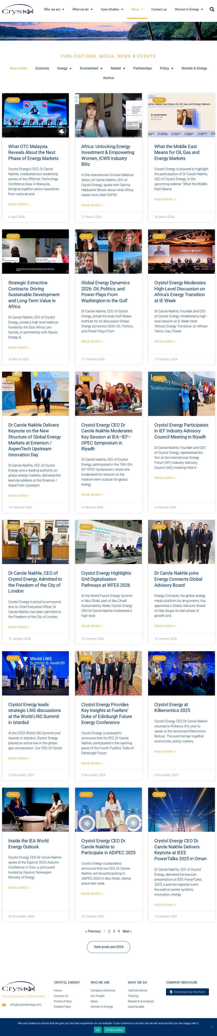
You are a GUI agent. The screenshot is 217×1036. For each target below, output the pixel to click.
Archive (108, 78)
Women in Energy (194, 68)
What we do (137, 982)
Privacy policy (114, 1029)
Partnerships (142, 68)
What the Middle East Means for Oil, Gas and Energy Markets (176, 152)
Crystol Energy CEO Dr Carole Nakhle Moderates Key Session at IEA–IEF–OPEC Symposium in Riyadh (106, 436)
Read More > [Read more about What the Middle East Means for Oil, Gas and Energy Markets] (165, 199)
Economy (42, 68)
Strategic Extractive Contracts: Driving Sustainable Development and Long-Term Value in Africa (34, 294)
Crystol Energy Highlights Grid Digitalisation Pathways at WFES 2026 (106, 579)
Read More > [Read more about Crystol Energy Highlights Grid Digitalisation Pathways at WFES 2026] (92, 626)
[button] (212, 9)
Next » (127, 931)
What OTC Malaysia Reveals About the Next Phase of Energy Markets (33, 152)
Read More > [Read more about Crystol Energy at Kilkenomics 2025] (165, 751)
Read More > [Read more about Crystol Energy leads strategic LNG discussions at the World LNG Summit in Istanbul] (19, 758)
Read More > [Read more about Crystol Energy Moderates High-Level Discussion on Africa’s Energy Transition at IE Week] (165, 341)
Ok (98, 1029)
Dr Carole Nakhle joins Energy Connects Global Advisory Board (178, 579)
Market (118, 68)
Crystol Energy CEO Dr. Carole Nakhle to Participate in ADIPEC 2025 (108, 846)
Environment (91, 68)
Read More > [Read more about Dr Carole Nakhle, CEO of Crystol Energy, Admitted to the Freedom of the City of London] (19, 627)
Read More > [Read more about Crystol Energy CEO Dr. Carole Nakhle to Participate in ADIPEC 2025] (92, 893)
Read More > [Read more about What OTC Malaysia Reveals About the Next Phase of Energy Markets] (19, 204)
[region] (108, 31)
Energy (64, 68)
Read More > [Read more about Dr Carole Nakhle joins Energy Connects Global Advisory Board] (165, 626)
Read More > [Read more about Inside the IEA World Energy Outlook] (19, 887)
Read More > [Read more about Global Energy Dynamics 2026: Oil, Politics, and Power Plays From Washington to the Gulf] (92, 341)
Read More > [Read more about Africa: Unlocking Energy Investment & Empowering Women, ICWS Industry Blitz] (92, 205)
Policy (166, 68)
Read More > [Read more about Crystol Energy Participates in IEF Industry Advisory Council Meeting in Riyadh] (165, 478)
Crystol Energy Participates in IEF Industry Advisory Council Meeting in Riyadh (181, 430)
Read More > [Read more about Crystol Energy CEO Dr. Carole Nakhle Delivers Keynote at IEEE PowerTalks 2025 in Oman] (165, 904)
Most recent (18, 68)
